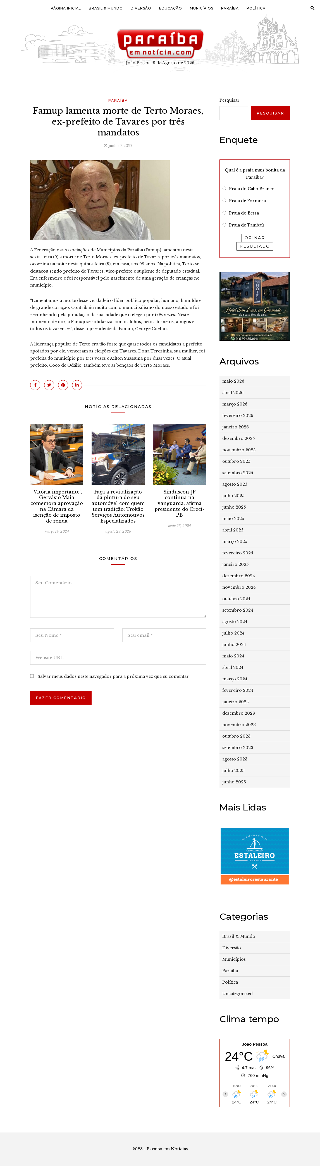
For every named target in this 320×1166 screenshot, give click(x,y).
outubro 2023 (236, 736)
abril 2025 (232, 530)
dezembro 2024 (238, 575)
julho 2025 (233, 495)
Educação (170, 8)
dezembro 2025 (238, 438)
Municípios (201, 8)
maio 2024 (233, 656)
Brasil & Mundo (106, 8)
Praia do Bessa (244, 213)
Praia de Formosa (247, 200)
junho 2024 (234, 644)
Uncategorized (237, 993)
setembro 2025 (237, 472)
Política (256, 8)
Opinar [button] (255, 237)
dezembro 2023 (238, 713)
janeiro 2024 (235, 701)
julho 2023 (233, 770)
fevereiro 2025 (237, 552)
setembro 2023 (237, 747)
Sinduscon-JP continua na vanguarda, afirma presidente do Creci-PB (179, 503)
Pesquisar (229, 100)
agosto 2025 (234, 484)
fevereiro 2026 (237, 415)
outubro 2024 (236, 598)
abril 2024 (232, 667)
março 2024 (234, 678)
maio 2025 (233, 518)
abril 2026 (232, 392)
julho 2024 (233, 633)
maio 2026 (233, 381)
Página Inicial (66, 8)
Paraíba (230, 8)
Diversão (141, 8)
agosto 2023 (234, 759)
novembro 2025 (238, 449)
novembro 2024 (239, 587)
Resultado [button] (255, 246)
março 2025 (234, 541)
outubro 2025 (236, 461)
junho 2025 (234, 507)
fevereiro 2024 (237, 690)
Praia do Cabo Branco (251, 188)
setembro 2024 (237, 610)
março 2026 (234, 404)
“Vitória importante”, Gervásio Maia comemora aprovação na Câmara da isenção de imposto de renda (56, 506)
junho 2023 (234, 782)
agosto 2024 (234, 621)
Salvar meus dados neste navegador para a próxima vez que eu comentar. (114, 676)
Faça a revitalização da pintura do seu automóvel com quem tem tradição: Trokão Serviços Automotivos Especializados (118, 506)
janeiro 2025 (235, 564)
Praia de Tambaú (246, 225)
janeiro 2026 (235, 427)
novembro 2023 (239, 724)
